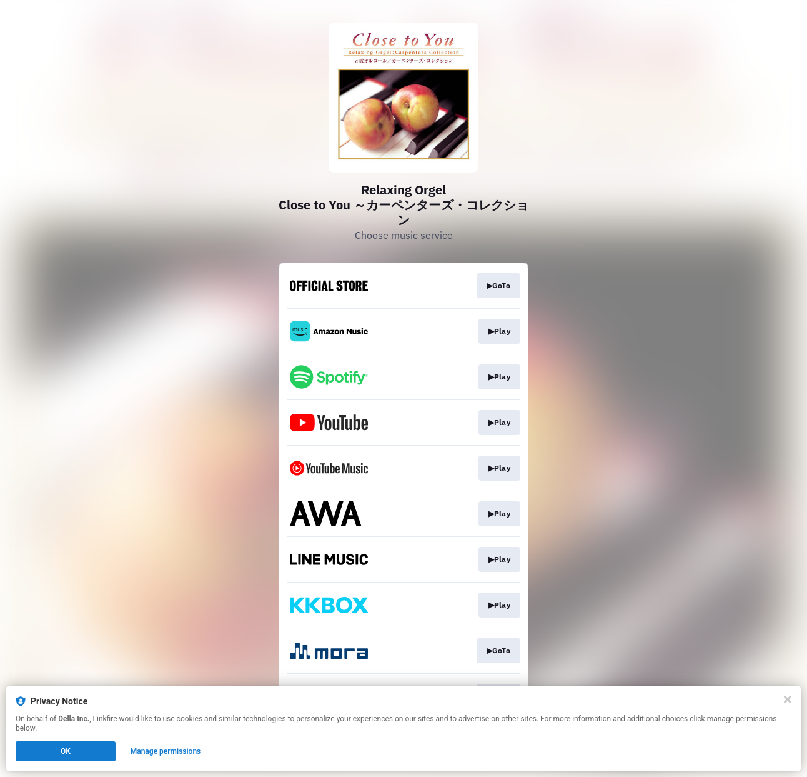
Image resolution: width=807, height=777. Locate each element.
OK (66, 751)
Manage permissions (166, 751)
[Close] (788, 699)
